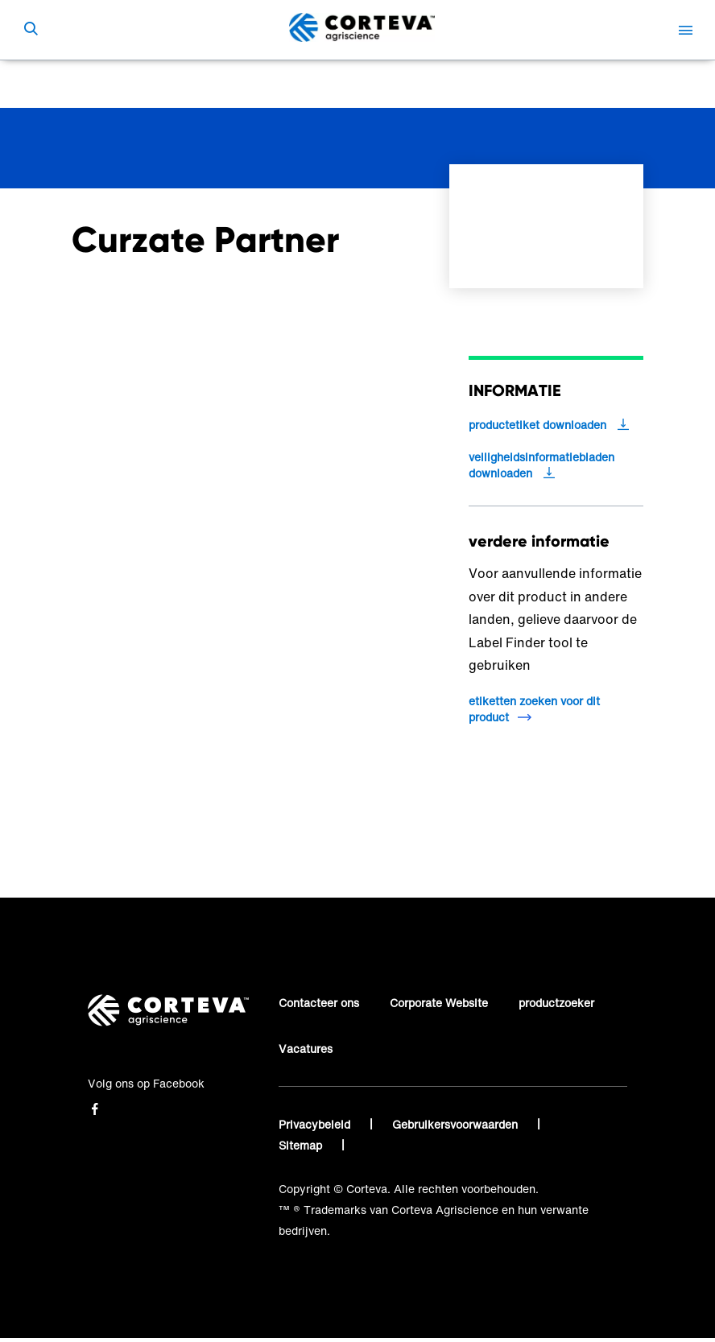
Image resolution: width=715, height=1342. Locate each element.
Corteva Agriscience (125, 84)
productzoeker (556, 1002)
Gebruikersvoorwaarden (456, 1124)
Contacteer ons (319, 1002)
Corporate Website (439, 1002)
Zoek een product (246, 84)
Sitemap (302, 1145)
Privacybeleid (316, 1124)
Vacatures (306, 1048)
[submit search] (30, 30)
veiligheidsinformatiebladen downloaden (541, 465)
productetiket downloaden (537, 425)
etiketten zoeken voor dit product (534, 709)
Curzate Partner (356, 84)
